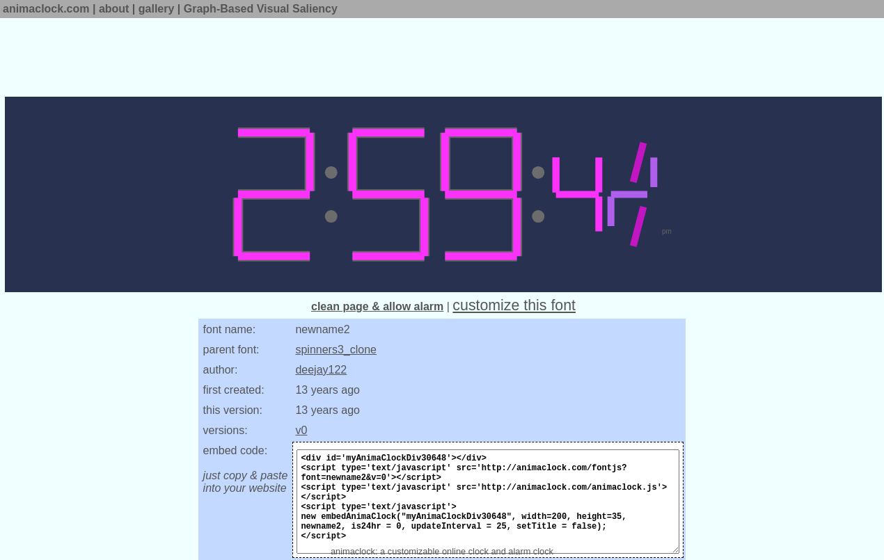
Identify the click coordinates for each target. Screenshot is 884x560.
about (114, 9)
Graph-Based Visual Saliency (261, 9)
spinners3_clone (336, 349)
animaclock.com (46, 9)
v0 (301, 430)
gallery (157, 9)
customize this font (514, 305)
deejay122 (321, 370)
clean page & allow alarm (377, 306)
